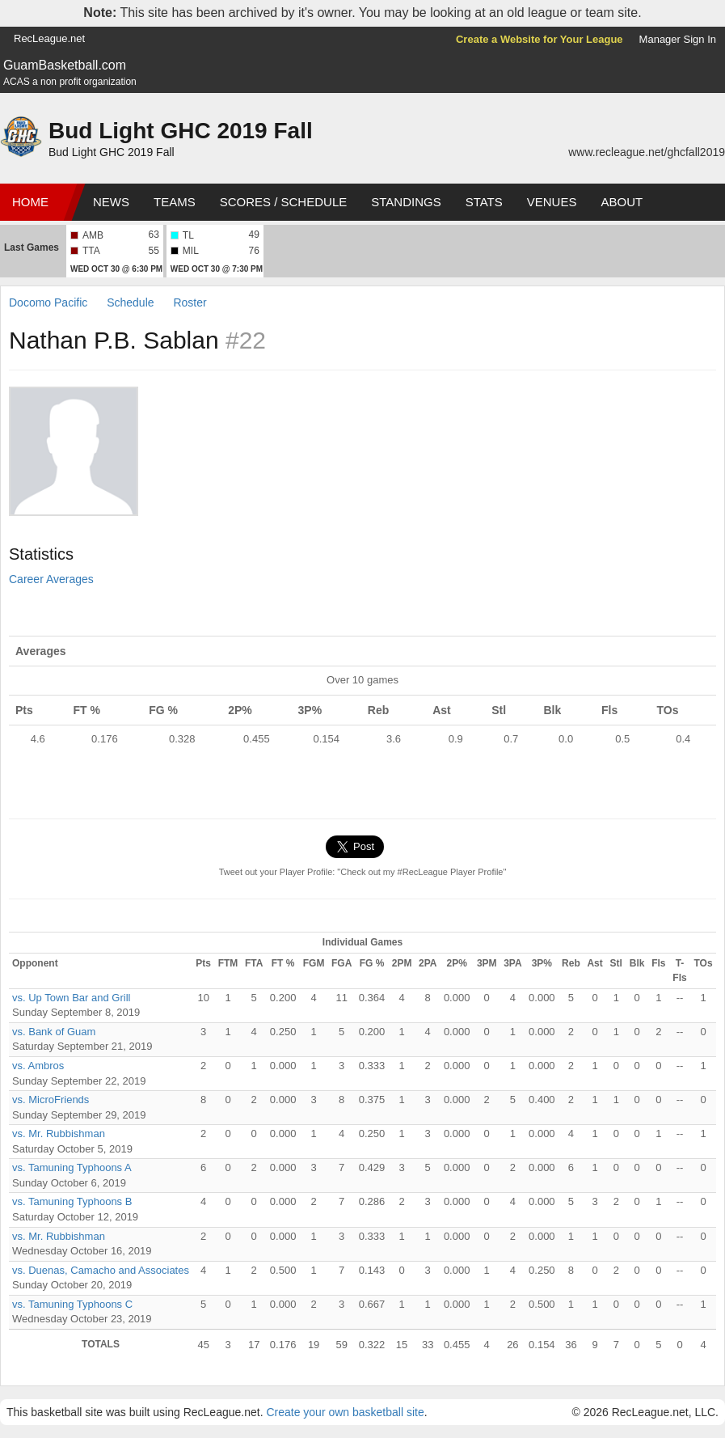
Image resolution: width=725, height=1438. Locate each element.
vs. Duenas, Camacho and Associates (100, 1270)
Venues (552, 202)
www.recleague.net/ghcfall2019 (646, 152)
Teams (175, 202)
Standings (405, 202)
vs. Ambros (38, 1065)
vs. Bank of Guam (53, 1032)
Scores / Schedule (284, 202)
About (622, 202)
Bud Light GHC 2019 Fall (180, 130)
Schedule (130, 302)
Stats (484, 202)
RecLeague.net (49, 38)
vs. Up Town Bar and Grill (71, 998)
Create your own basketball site (345, 1412)
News (111, 202)
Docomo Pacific (48, 302)
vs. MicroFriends (50, 1099)
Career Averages (51, 579)
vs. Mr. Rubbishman (58, 1133)
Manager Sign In (677, 39)
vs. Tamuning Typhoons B (72, 1201)
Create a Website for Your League (539, 39)
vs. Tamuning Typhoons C (72, 1304)
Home (30, 202)
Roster (189, 302)
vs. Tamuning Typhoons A (72, 1167)
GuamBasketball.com (64, 65)
